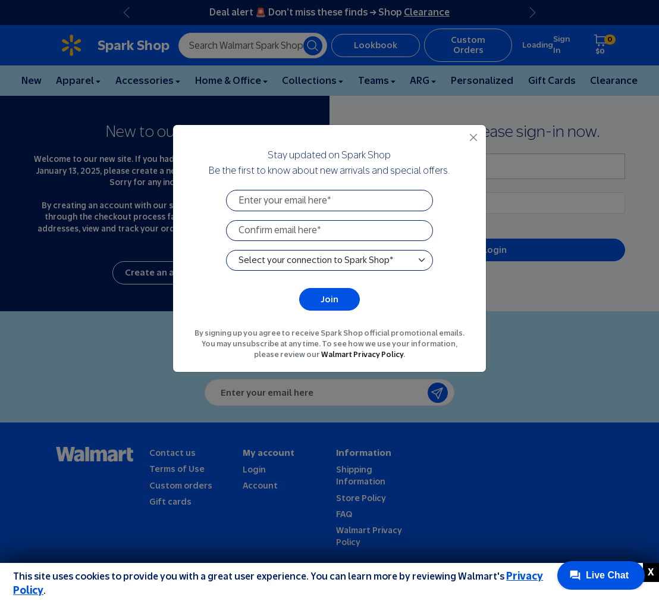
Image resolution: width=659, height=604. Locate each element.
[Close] (474, 137)
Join (329, 299)
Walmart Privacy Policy (362, 355)
